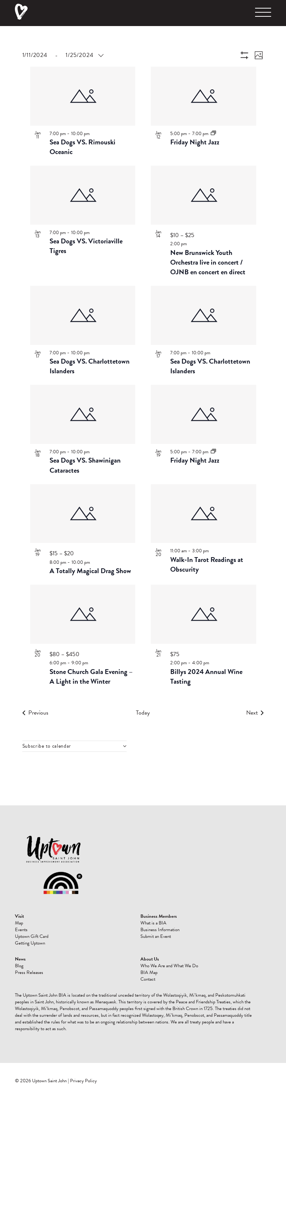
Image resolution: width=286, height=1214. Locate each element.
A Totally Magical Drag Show (90, 570)
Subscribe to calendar (47, 746)
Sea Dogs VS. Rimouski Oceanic (82, 147)
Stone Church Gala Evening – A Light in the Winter (91, 676)
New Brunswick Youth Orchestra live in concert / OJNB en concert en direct (207, 262)
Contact (147, 979)
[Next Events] (255, 713)
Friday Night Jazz (194, 142)
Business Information (159, 929)
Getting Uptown (30, 943)
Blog (19, 965)
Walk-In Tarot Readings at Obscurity (206, 564)
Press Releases (29, 972)
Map (19, 923)
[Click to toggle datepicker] (62, 55)
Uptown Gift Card (31, 936)
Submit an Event (155, 936)
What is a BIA (153, 923)
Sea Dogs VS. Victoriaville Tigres (86, 246)
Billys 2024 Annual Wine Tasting (206, 676)
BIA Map (149, 972)
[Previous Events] (35, 713)
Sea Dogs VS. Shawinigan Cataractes (85, 465)
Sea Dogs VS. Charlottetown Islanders (90, 366)
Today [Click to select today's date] (143, 713)
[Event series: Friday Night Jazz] (213, 133)
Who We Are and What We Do (169, 965)
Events (21, 929)
